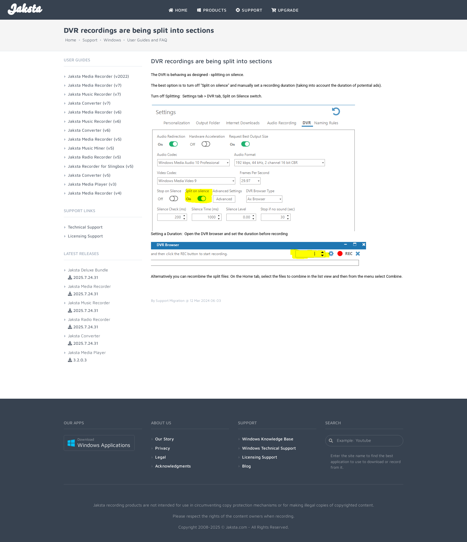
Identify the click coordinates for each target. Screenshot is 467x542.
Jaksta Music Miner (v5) (91, 147)
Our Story (164, 438)
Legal (160, 456)
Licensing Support (85, 235)
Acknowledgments (173, 465)
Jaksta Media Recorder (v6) (95, 111)
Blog (246, 465)
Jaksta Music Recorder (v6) (94, 121)
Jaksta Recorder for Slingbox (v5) (100, 166)
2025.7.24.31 (83, 277)
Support (89, 39)
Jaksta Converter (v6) (89, 130)
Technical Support (85, 226)
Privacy (162, 448)
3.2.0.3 (77, 359)
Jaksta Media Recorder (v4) (95, 192)
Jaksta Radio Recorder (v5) (94, 156)
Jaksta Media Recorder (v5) (95, 139)
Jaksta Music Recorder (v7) (94, 94)
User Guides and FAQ (147, 39)
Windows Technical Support (269, 448)
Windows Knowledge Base (267, 438)
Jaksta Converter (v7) (89, 102)
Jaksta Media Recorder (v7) (95, 85)
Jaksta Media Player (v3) (92, 184)
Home (70, 39)
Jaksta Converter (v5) (89, 175)
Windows (112, 39)
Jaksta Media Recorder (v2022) (98, 76)
